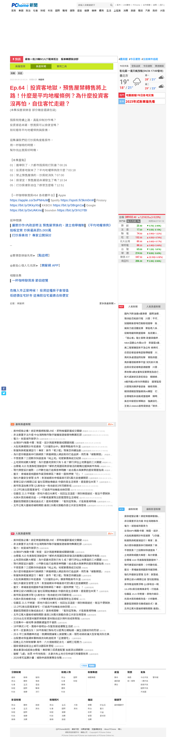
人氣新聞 (128, 306)
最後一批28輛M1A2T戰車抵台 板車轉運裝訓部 (51, 59)
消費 (125, 10)
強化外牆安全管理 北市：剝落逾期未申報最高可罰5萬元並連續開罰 (50, 478)
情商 (37, 681)
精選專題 (91, 677)
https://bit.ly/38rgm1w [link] (68, 205)
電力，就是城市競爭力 (136, 526)
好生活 (103, 705)
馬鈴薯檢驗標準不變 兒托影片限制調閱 (144, 362)
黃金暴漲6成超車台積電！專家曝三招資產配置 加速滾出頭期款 (48, 650)
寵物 (37, 677)
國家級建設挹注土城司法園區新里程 (33, 646)
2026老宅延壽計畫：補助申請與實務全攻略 (37, 657)
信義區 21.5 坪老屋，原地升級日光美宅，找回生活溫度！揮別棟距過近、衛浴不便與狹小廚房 (65, 493)
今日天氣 (124, 66)
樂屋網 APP (50, 265)
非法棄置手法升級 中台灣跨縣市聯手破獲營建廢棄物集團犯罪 (47, 434)
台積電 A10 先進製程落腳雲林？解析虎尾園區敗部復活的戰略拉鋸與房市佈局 (56, 466)
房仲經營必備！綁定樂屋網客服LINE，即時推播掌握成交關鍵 (47, 431)
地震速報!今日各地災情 (140, 95)
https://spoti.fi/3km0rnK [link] (77, 200)
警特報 (155, 677)
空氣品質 (136, 66)
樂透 (129, 677)
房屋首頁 (20, 66)
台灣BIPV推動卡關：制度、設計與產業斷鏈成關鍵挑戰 (43, 442)
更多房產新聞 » (107, 303)
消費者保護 (85, 729)
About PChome (110, 729)
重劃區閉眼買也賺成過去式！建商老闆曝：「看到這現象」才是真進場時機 (54, 501)
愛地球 (103, 716)
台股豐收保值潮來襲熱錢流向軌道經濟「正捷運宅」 (42, 638)
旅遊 (133, 10)
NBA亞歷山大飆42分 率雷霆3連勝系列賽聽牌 (148, 342)
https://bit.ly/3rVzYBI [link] (72, 210)
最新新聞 (128, 509)
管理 (90, 716)
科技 (50, 10)
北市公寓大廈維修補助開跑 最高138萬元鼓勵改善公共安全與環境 (49, 505)
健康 (86, 10)
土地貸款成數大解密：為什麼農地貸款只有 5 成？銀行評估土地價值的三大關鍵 (57, 462)
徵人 (120, 729)
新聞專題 (92, 672)
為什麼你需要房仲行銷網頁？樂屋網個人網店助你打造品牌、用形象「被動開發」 (58, 454)
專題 (21, 10)
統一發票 (131, 681)
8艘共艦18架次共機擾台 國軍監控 (142, 381)
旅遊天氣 (144, 685)
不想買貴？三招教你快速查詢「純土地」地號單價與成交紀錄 (47, 458)
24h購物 (126, 5)
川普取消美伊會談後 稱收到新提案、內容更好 (149, 386)
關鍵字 (117, 699)
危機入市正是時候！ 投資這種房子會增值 (39, 290)
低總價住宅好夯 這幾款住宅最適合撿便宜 (39, 295)
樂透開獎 (159, 66)
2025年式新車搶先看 (140, 101)
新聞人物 (66, 672)
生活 (108, 10)
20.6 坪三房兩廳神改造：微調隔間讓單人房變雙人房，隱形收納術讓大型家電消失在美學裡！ (65, 634)
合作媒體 (146, 5)
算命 (116, 677)
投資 (90, 712)
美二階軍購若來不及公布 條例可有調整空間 (147, 347)
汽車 (147, 10)
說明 (155, 5)
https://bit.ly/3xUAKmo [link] (26, 210)
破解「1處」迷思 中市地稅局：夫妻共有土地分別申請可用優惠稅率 (50, 653)
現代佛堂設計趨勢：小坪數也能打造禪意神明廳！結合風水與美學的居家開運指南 (58, 470)
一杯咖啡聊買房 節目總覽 (30, 280)
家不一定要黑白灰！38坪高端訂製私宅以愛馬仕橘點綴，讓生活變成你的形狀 (56, 630)
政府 (155, 10)
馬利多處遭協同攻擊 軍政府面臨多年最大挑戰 (149, 357)
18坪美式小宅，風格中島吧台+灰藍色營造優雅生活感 (43, 626)
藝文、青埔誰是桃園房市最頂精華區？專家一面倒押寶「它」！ (48, 474)
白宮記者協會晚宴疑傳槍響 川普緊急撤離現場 (149, 352)
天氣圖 (143, 692)
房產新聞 (41, 66)
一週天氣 (144, 681)
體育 (101, 10)
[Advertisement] (64, 332)
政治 (28, 10)
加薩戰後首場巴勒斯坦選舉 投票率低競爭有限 (149, 323)
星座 (79, 10)
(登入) (162, 5)
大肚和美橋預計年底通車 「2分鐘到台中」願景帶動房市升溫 (47, 446)
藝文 (102, 709)
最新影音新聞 (153, 509)
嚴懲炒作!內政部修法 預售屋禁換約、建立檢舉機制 (48, 225)
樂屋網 (41, 80)
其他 (37, 709)
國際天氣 (144, 688)
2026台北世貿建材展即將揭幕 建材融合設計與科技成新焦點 (46, 618)
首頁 (13, 10)
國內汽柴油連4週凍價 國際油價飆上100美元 (148, 313)
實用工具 (62, 66)
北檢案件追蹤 (150, 59)
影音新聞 (16, 699)
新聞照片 (54, 699)
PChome (136, 5)
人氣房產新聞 (153, 306)
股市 (119, 5)
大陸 (162, 10)
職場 (64, 10)
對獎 (129, 672)
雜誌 (140, 10)
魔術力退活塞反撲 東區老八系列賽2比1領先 (148, 328)
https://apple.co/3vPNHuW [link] (29, 200)
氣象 (143, 672)
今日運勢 (134, 59)
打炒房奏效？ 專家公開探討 (32, 235)
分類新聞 (16, 672)
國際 (57, 10)
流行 (37, 692)
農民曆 (123, 59)
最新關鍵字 (119, 705)
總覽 (90, 705)
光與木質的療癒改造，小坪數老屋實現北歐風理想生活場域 (46, 497)
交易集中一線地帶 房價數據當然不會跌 (35, 622)
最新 (13, 677)
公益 (102, 712)
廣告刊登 (75, 729)
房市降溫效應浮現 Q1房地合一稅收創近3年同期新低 (42, 485)
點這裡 (43, 255)
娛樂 (94, 10)
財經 (43, 10)
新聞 (13, 73)
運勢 (72, 10)
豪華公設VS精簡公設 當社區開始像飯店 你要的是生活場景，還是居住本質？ (55, 482)
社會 (35, 10)
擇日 (116, 685)
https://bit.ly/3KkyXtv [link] (25, 205)
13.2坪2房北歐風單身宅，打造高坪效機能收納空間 (41, 489)
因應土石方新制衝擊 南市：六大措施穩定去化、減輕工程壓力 (47, 642)
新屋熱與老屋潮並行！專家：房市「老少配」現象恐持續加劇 (47, 450)
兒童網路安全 (97, 729)
